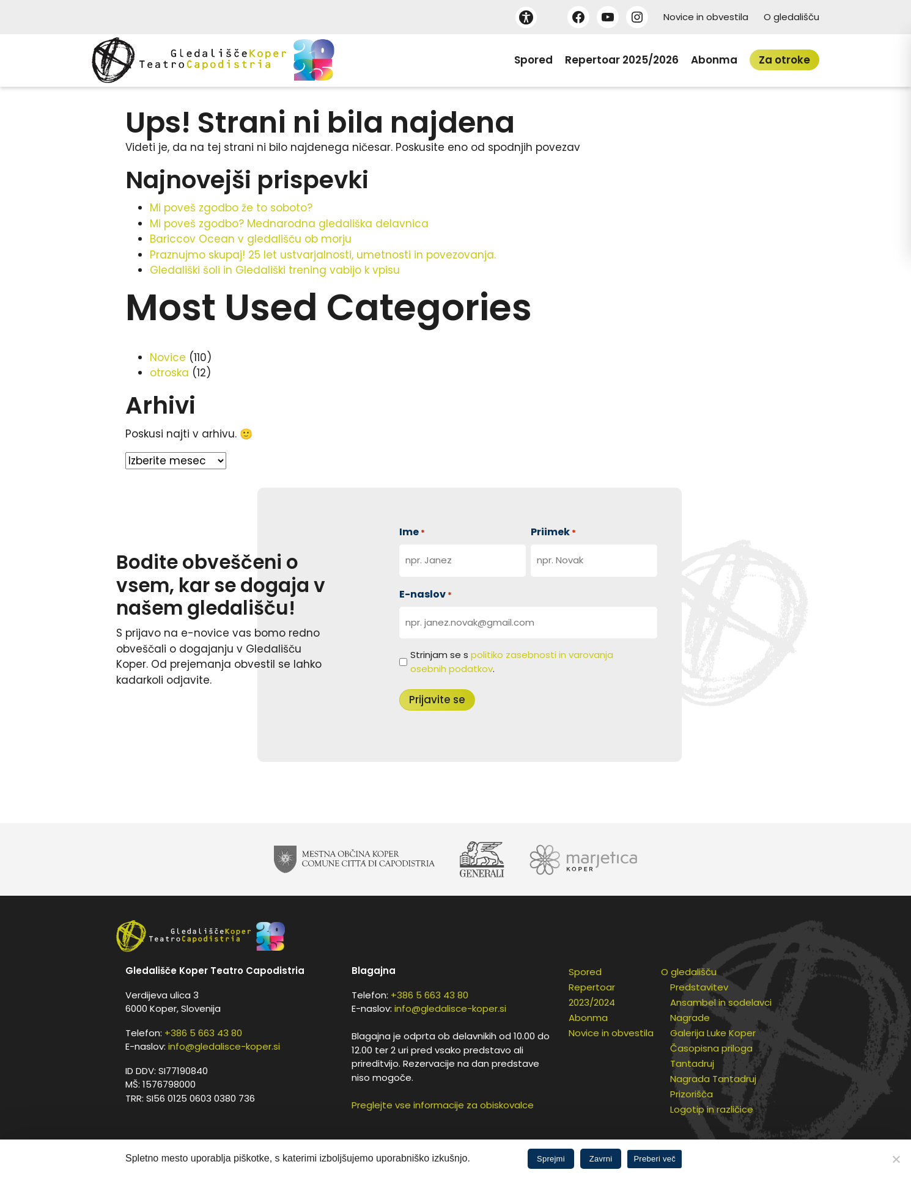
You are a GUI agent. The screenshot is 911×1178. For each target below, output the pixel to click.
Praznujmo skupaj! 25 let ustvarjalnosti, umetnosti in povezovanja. (323, 254)
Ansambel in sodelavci (721, 1002)
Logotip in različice (711, 1109)
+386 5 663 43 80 (203, 1032)
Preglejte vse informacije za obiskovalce (443, 1105)
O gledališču (791, 16)
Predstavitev (699, 987)
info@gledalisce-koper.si (224, 1046)
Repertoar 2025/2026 (622, 60)
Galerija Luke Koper (713, 1032)
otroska (169, 372)
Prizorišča (691, 1094)
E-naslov (425, 594)
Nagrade (690, 1017)
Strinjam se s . (511, 661)
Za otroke (784, 60)
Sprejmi (551, 1158)
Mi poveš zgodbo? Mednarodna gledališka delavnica (289, 223)
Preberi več (654, 1158)
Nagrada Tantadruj (713, 1078)
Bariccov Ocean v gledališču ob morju (251, 239)
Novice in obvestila (705, 16)
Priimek (553, 532)
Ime (412, 532)
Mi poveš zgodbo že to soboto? (231, 207)
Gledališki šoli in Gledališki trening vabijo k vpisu (275, 270)
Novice (168, 357)
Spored (533, 60)
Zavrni (601, 1158)
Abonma (714, 60)
